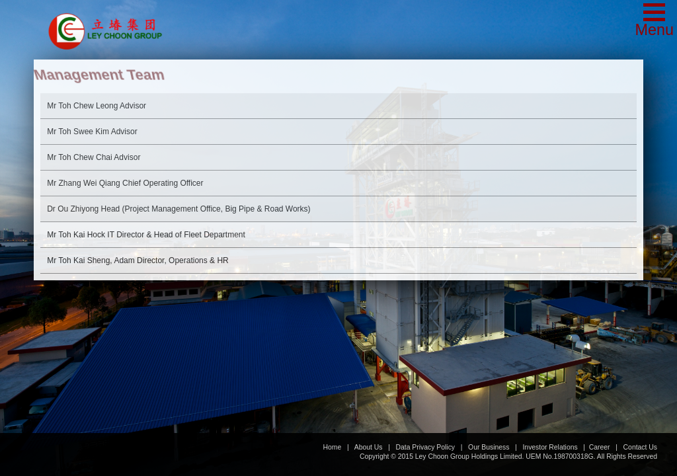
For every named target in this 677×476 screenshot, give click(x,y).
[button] (654, 21)
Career (599, 447)
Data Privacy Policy (426, 447)
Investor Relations (549, 447)
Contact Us (640, 447)
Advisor (96, 105)
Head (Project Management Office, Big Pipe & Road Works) (178, 209)
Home (332, 447)
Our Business (488, 447)
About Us (368, 447)
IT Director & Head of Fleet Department (146, 234)
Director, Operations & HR (138, 260)
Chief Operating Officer (125, 183)
